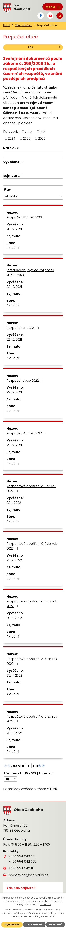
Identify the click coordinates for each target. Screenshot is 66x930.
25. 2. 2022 (14, 560)
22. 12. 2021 (14, 286)
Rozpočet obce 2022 (26, 380)
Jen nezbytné (34, 924)
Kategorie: (11, 131)
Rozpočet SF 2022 (23, 327)
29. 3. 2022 (14, 618)
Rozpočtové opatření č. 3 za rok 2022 (32, 603)
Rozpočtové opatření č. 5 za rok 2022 (32, 718)
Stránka (17, 766)
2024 (11, 138)
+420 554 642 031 (22, 856)
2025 (26, 138)
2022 (28, 131)
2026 (42, 138)
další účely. (45, 904)
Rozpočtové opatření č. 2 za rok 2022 (32, 546)
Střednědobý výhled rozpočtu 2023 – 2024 (30, 272)
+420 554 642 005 (22, 861)
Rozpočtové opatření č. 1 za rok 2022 (31, 488)
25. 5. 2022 (14, 733)
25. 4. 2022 (14, 675)
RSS (44, 47)
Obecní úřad (23, 25)
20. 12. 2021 (14, 229)
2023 (43, 131)
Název (9, 148)
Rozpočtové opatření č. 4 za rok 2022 (32, 661)
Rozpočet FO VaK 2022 (27, 433)
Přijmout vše (11, 924)
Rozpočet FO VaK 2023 (27, 217)
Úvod (6, 25)
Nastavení (55, 924)
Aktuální (13, 247)
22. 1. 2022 (14, 502)
